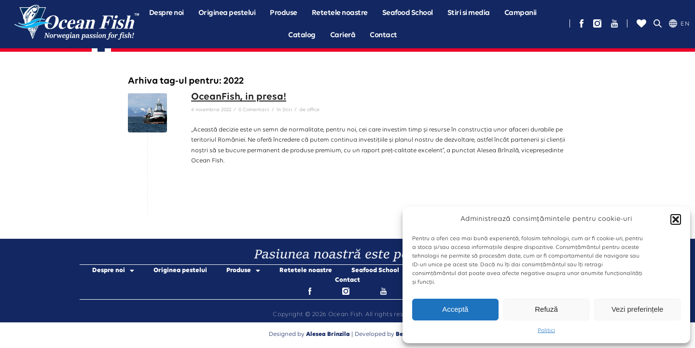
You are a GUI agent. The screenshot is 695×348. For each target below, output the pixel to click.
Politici (546, 331)
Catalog (302, 35)
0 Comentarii (253, 110)
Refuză (546, 309)
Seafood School (407, 13)
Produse (283, 13)
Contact (383, 35)
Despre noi (166, 13)
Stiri (287, 110)
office (313, 110)
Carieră (343, 35)
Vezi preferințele (638, 309)
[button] (676, 219)
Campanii (520, 13)
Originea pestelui (227, 13)
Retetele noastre (340, 13)
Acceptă (455, 309)
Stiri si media (468, 13)
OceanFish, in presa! (238, 97)
